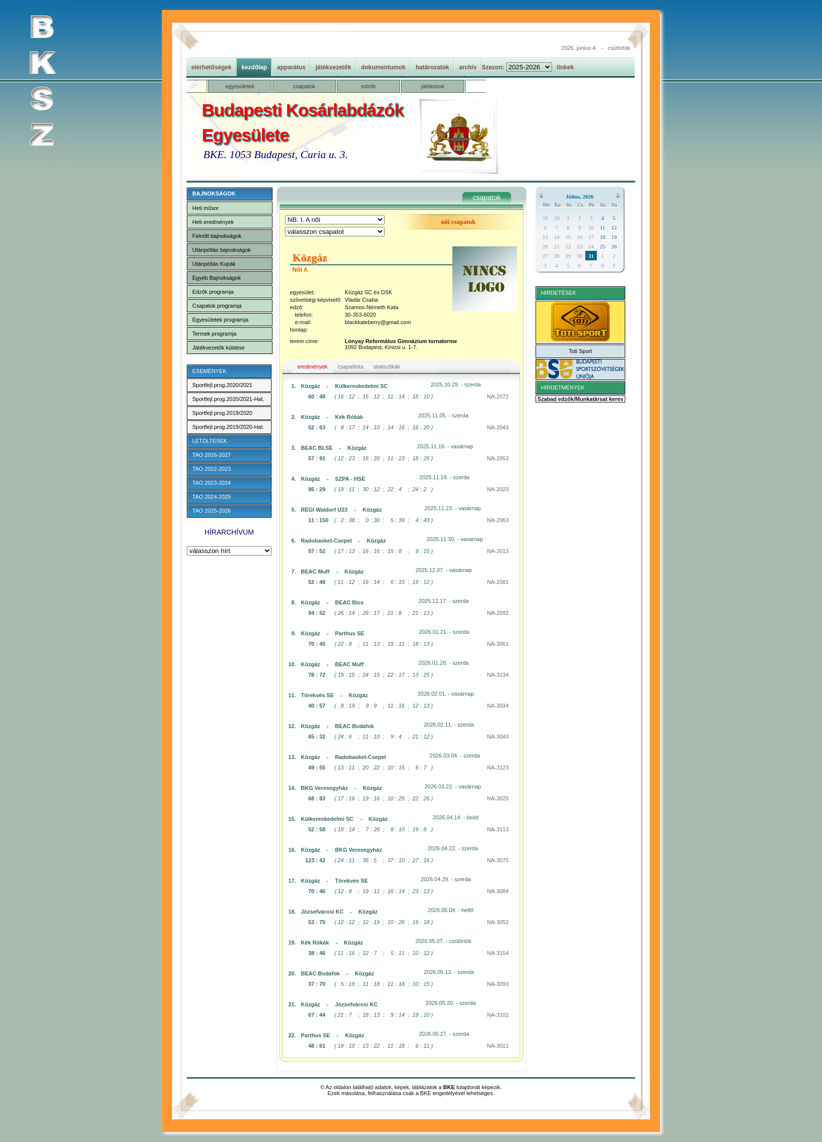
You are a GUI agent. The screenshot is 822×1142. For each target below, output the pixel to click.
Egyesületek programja (220, 320)
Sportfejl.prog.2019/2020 (222, 413)
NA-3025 (498, 798)
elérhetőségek (211, 67)
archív (468, 67)
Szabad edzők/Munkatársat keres (580, 399)
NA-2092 (498, 613)
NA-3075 (498, 860)
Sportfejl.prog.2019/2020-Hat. (228, 427)
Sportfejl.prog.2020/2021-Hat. (228, 399)
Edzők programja (213, 292)
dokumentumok (383, 67)
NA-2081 (498, 582)
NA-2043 (498, 427)
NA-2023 (498, 489)
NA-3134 (498, 675)
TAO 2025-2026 (211, 511)
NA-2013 (498, 551)
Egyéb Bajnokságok (216, 278)
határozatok (432, 67)
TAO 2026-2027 (211, 455)
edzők (368, 86)
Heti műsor (205, 208)
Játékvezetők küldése (218, 348)
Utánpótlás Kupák (214, 264)
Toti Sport (580, 351)
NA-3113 (498, 829)
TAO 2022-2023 (211, 469)
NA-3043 (498, 737)
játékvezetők (333, 67)
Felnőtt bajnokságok (216, 236)
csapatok (304, 86)
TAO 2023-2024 (211, 483)
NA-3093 (498, 984)
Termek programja (214, 334)
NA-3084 (498, 891)
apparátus (291, 67)
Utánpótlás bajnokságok (221, 250)
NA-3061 (498, 644)
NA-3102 (498, 1015)
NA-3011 (498, 1046)
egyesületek (240, 86)
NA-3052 (498, 922)
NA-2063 (498, 520)
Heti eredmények (213, 222)
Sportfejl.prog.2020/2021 (222, 385)
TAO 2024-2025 (211, 497)
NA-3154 (498, 953)
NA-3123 (498, 767)
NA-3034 (498, 706)
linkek (565, 67)
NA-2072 (498, 396)
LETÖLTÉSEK (209, 441)
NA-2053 (498, 458)
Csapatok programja (217, 306)
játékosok (432, 86)
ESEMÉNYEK (209, 371)
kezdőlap (254, 67)
